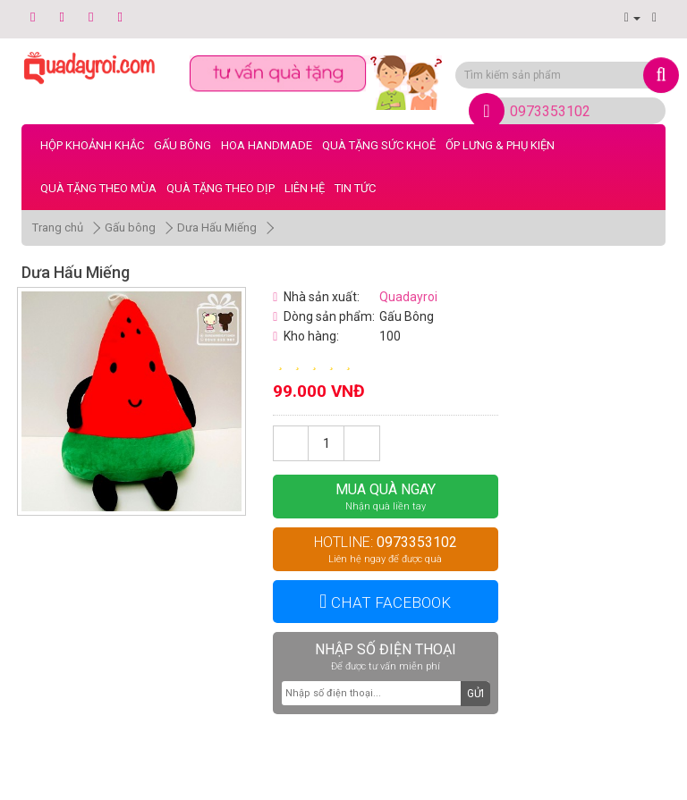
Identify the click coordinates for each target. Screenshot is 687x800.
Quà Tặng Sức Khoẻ (379, 145)
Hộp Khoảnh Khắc (92, 145)
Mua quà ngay (385, 496)
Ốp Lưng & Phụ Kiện (500, 145)
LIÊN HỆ (304, 188)
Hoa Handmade (266, 145)
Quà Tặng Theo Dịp (220, 188)
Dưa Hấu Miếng (217, 227)
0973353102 (550, 111)
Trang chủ (57, 227)
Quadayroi (408, 297)
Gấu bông (182, 145)
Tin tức (355, 188)
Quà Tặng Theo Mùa (98, 188)
